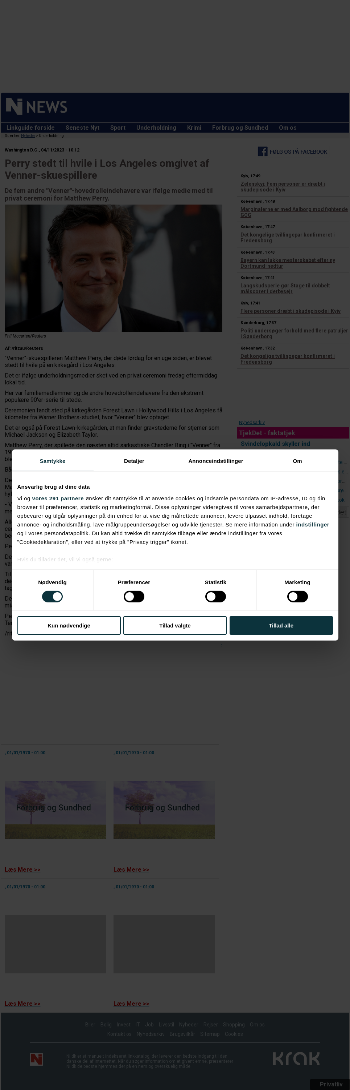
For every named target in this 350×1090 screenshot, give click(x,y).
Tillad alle (281, 625)
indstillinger (313, 524)
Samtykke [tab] (53, 461)
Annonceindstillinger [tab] (215, 461)
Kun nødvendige (69, 625)
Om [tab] (297, 461)
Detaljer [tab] (134, 461)
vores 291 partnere (58, 498)
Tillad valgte (174, 625)
